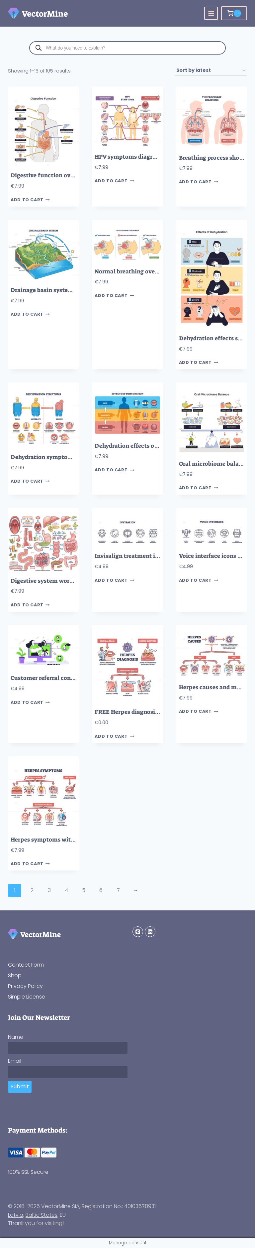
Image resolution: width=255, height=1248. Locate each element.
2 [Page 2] (32, 890)
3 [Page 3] (49, 890)
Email (14, 1061)
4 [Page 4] (66, 890)
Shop (15, 975)
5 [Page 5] (83, 890)
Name (15, 1037)
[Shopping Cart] (234, 13)
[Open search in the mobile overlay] (127, 48)
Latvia (15, 1215)
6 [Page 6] (101, 890)
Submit (20, 1086)
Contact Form (26, 965)
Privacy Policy (25, 986)
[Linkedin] (150, 931)
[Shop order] (211, 71)
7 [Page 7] (118, 890)
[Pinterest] (137, 931)
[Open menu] (211, 13)
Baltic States (41, 1215)
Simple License (26, 997)
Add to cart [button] (30, 200)
